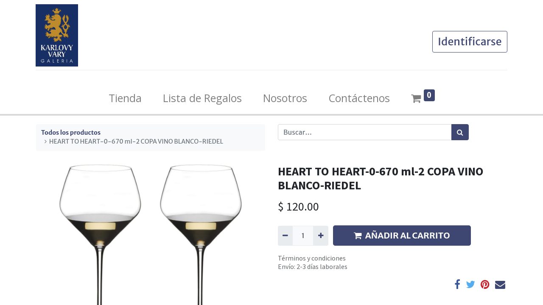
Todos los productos (71, 132)
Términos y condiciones (312, 258)
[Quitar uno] (285, 235)
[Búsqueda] (460, 132)
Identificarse (469, 41)
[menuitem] (125, 98)
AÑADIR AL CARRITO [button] (402, 235)
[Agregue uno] (320, 235)
